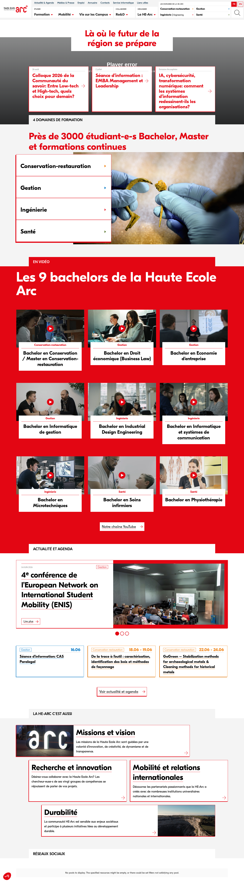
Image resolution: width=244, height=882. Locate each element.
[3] (127, 633)
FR (234, 4)
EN (240, 4)
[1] (117, 633)
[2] (122, 633)
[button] (44, 14)
